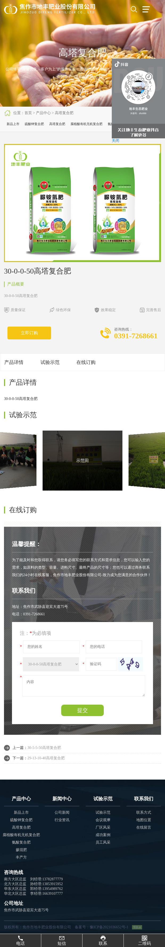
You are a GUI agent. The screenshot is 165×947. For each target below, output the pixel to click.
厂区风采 (103, 827)
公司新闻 (62, 812)
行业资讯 (62, 820)
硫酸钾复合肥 (34, 124)
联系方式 (143, 812)
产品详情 (13, 362)
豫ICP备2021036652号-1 (109, 927)
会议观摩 (103, 820)
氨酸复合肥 (21, 842)
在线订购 (86, 362)
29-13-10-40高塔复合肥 (46, 758)
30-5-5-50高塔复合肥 (44, 748)
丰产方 (21, 857)
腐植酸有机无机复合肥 (86, 124)
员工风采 (103, 842)
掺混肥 (21, 850)
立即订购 (29, 333)
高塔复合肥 (64, 113)
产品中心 (43, 113)
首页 (28, 113)
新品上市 (13, 124)
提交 (82, 710)
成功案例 (103, 835)
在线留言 (143, 827)
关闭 (115, 141)
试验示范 (50, 362)
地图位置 (143, 820)
